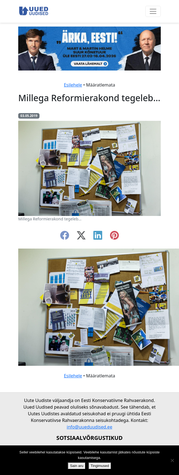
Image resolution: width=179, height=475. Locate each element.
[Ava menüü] (153, 11)
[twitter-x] (81, 237)
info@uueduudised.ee (89, 427)
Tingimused (100, 466)
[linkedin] (98, 237)
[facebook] (64, 237)
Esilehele (73, 85)
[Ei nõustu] (172, 460)
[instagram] (114, 237)
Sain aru (76, 466)
